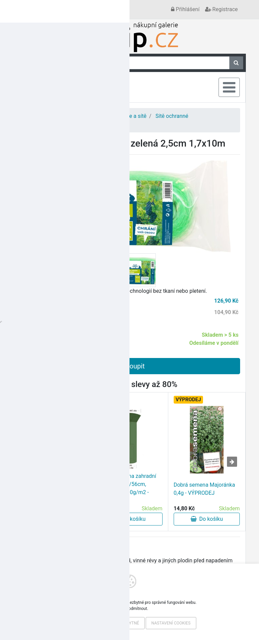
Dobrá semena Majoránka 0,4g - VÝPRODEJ (204, 489)
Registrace (221, 9)
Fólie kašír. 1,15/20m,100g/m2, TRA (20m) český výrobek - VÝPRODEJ (48, 488)
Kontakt (30, 9)
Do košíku (52, 519)
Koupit (129, 366)
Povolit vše (80, 623)
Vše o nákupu (61, 9)
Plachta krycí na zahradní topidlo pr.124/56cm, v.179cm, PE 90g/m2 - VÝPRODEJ (126, 488)
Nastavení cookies (171, 623)
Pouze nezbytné (122, 623)
